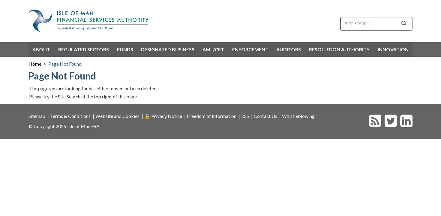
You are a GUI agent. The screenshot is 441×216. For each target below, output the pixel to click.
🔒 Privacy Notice (163, 116)
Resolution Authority (339, 49)
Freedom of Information (211, 116)
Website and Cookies (117, 116)
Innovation (393, 49)
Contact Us (265, 116)
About (41, 49)
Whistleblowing (298, 116)
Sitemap (36, 116)
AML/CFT (213, 49)
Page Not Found (65, 64)
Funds (125, 49)
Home (34, 64)
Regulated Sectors (83, 49)
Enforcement (250, 49)
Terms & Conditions (70, 116)
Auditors (288, 49)
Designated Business (167, 49)
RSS (245, 116)
